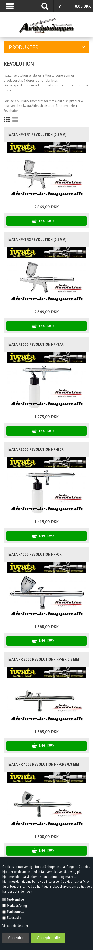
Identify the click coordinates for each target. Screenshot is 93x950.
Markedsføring (17, 906)
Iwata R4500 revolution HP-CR (35, 554)
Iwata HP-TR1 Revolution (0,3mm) (37, 134)
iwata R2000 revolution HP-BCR (36, 449)
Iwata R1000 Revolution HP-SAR (36, 344)
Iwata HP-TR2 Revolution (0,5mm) (37, 239)
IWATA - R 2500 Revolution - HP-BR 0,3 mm (43, 659)
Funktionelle (15, 912)
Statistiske (14, 918)
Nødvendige (15, 900)
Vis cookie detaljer (15, 926)
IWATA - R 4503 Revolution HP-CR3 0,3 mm (43, 764)
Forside (9, 101)
